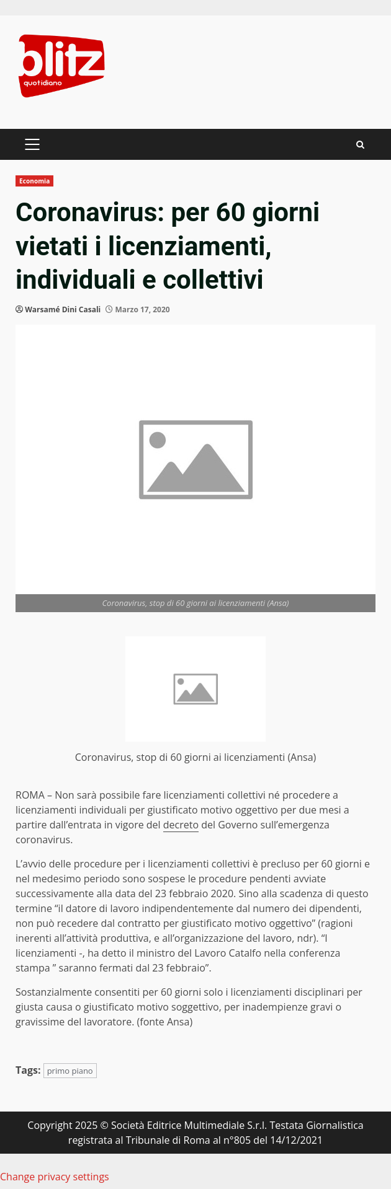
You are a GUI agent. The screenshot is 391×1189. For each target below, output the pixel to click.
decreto (181, 824)
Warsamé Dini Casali (63, 309)
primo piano (70, 1070)
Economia (34, 181)
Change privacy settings (54, 1176)
